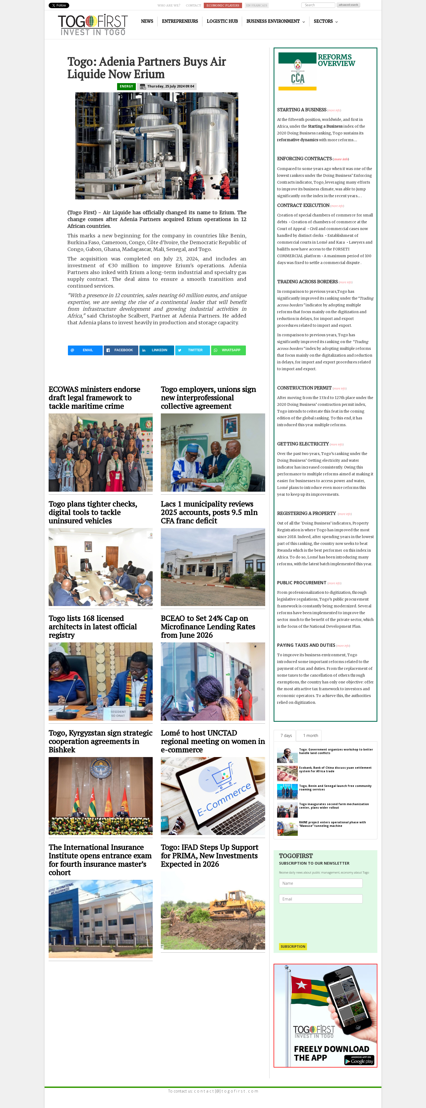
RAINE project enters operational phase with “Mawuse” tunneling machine (332, 824)
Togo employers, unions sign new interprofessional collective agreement (208, 397)
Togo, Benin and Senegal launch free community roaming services (335, 787)
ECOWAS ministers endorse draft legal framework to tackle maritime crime (94, 397)
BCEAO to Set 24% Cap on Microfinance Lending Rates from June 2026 (208, 626)
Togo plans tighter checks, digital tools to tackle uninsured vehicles (93, 512)
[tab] (285, 735)
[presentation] (323, 920)
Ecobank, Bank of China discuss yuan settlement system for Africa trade (335, 769)
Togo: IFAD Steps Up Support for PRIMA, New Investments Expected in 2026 (209, 855)
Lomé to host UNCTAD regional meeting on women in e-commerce (213, 741)
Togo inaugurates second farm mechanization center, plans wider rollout (334, 805)
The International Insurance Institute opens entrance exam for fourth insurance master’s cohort (100, 859)
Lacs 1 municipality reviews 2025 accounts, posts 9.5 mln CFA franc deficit (209, 512)
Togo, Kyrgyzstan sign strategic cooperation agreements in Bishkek (100, 741)
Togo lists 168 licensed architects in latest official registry (93, 626)
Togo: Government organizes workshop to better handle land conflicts (336, 751)
